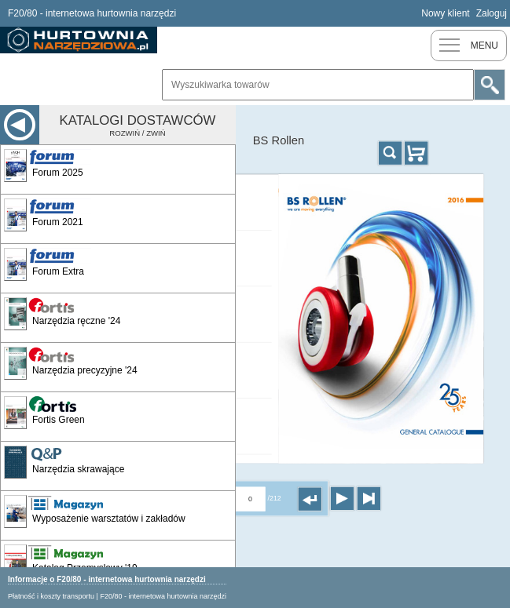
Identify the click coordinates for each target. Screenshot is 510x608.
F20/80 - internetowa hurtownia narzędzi (163, 596)
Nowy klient (445, 13)
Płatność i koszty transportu (51, 596)
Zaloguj (491, 13)
